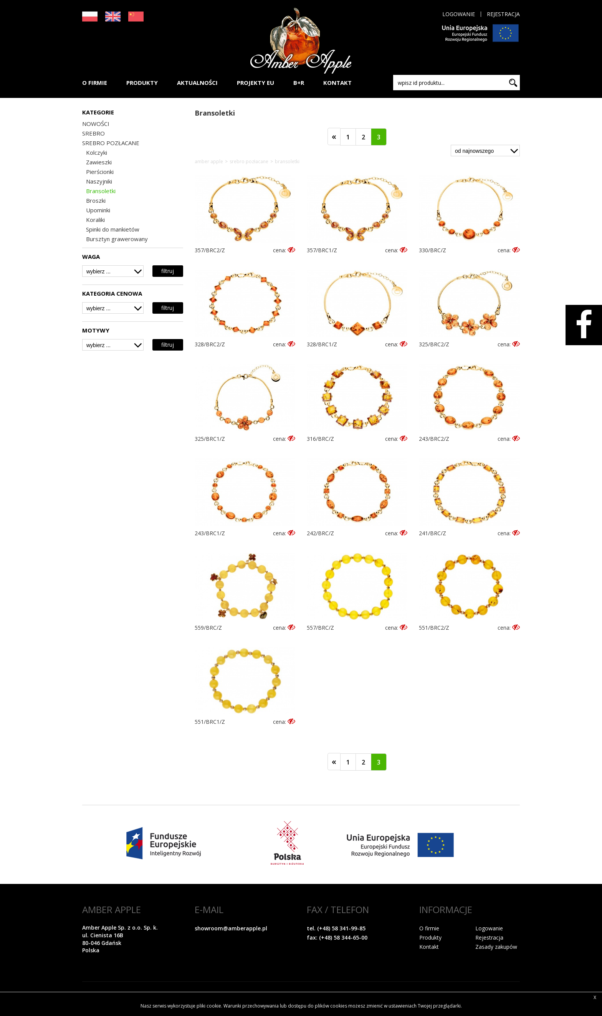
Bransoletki (101, 191)
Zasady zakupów (496, 946)
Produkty (430, 937)
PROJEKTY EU (255, 82)
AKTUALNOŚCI (197, 82)
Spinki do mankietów (112, 229)
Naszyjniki (99, 181)
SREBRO (93, 133)
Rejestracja (503, 14)
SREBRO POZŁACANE (110, 143)
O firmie (429, 928)
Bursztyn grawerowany (117, 239)
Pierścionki (100, 171)
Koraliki (95, 219)
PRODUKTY (142, 82)
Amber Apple (209, 161)
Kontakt (429, 946)
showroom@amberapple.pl (231, 928)
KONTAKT (337, 82)
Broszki (96, 200)
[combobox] (113, 271)
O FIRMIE (94, 82)
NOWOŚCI (95, 123)
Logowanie (458, 14)
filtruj (167, 271)
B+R (298, 82)
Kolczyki (96, 152)
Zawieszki (99, 162)
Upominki (98, 210)
